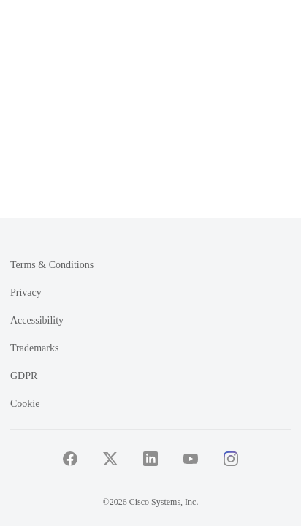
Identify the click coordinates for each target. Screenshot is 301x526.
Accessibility (37, 320)
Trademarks (34, 348)
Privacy (26, 292)
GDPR (23, 375)
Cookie (24, 403)
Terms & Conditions (52, 264)
